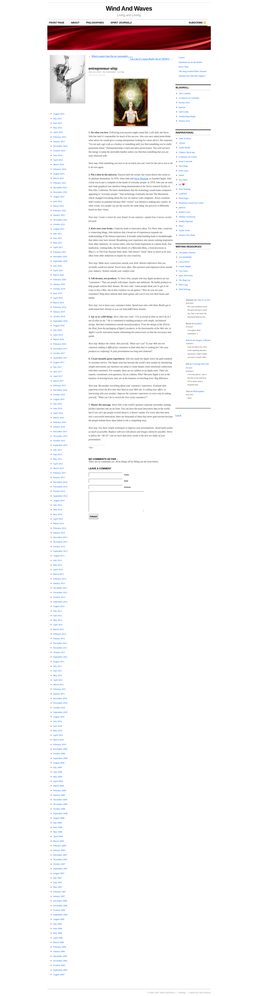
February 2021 (59, 252)
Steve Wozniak (141, 178)
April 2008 (58, 836)
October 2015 (59, 440)
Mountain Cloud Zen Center (191, 203)
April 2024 (58, 160)
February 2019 (59, 307)
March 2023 (58, 178)
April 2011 (58, 680)
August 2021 (59, 229)
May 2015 (57, 459)
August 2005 (59, 974)
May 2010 (57, 730)
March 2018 (58, 339)
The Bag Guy (185, 280)
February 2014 (59, 528)
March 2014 (58, 523)
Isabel (181, 175)
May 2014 (57, 514)
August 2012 (59, 606)
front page (56, 22)
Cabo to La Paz (203, 300)
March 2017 (58, 381)
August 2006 (59, 919)
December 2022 (60, 187)
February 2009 (59, 790)
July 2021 (57, 233)
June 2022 (57, 201)
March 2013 (58, 574)
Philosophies (95, 22)
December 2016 (60, 390)
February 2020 (59, 279)
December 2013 (60, 537)
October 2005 (59, 965)
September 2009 (60, 758)
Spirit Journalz (121, 22)
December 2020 (60, 256)
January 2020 (59, 284)
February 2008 (59, 845)
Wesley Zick (184, 121)
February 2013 (59, 578)
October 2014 (59, 491)
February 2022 (59, 210)
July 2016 (57, 404)
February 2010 (59, 744)
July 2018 (57, 330)
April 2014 (58, 519)
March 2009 (58, 785)
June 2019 (57, 293)
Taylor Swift (184, 230)
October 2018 (59, 316)
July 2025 (57, 118)
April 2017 (58, 376)
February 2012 (59, 634)
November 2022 (60, 192)
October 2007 (59, 864)
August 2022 (59, 196)
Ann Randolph (185, 257)
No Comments (109, 72)
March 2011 (58, 684)
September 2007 (60, 868)
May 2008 (57, 832)
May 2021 (57, 242)
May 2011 (57, 675)
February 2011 (59, 689)
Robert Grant (184, 212)
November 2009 (60, 749)
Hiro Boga (183, 166)
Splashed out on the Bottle (190, 62)
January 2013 (59, 583)
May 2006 (57, 933)
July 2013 (57, 560)
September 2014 (60, 496)
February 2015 (59, 473)
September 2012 (60, 601)
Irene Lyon (183, 170)
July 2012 (57, 611)
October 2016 (59, 394)
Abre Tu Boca (185, 138)
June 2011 (57, 670)
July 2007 (57, 878)
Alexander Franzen (187, 252)
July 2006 (57, 924)
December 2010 (60, 698)
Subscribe (196, 22)
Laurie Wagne (185, 266)
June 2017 (57, 371)
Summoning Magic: (187, 116)
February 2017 (59, 385)
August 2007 (59, 873)
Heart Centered (185, 161)
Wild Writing (184, 289)
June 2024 (57, 155)
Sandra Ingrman (186, 221)
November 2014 (60, 486)
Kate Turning (184, 189)
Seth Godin (184, 111)
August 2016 (59, 399)
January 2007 (59, 896)
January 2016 (59, 426)
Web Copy (183, 284)
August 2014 (59, 500)
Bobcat (189, 340)
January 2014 (59, 532)
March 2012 (58, 629)
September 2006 (60, 914)
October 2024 (59, 150)
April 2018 (58, 335)
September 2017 (60, 357)
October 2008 (59, 809)
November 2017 (60, 348)
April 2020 (58, 270)
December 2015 (60, 431)
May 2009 (57, 776)
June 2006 (57, 928)
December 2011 (60, 643)
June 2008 (57, 827)
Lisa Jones (183, 271)
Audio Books (184, 147)
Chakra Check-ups (187, 152)
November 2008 (60, 804)
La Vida (120, 72)
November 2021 (60, 219)
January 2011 (59, 694)
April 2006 (58, 937)
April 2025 (58, 132)
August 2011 (58, 661)
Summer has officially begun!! (192, 76)
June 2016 (57, 408)
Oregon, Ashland (202, 340)
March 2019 (58, 302)
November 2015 (60, 436)
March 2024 (58, 164)
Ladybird (183, 193)
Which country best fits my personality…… (112, 56)
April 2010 (58, 735)
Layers (182, 57)
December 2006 (60, 901)
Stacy (181, 226)
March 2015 (58, 468)
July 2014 (57, 505)
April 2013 (58, 569)
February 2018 (59, 344)
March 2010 (58, 739)
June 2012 (57, 615)
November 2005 (60, 960)
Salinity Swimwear (187, 216)
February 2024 (59, 169)
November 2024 (60, 146)
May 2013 (57, 565)
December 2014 (60, 482)
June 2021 (57, 238)
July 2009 (57, 767)
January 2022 (59, 215)
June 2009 (57, 772)
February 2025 (59, 137)
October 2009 (59, 753)
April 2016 (58, 413)
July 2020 (57, 266)
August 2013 (59, 555)
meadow (198, 323)
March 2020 (58, 275)
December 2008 (60, 799)
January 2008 (59, 850)
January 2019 (59, 311)
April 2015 (58, 463)
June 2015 (57, 454)
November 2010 (60, 703)
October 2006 (59, 910)
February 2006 (59, 947)
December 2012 (60, 588)
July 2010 (57, 721)
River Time (184, 66)
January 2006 (59, 951)
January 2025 (59, 141)
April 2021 (58, 247)
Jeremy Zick (184, 102)
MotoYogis (184, 198)
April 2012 (58, 624)
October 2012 (59, 597)
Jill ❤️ (182, 184)
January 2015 (59, 477)
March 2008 (58, 841)
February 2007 (59, 891)
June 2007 (57, 882)
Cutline (192, 992)
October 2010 (59, 707)
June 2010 (57, 726)
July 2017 (57, 367)
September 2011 (60, 657)
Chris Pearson (205, 992)
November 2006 (60, 905)
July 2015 (57, 450)
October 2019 (59, 288)
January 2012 (59, 638)
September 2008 (60, 813)
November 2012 (60, 592)
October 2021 (59, 224)
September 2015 (60, 445)
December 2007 (60, 855)
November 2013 (60, 542)
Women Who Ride (187, 235)
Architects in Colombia (189, 98)
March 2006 (58, 942)
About (75, 22)
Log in (178, 415)
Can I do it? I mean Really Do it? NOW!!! (150, 59)
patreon (182, 107)
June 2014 (57, 509)
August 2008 (59, 818)
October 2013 (59, 546)
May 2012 (57, 620)
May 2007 (57, 887)
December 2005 (60, 956)
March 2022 (58, 206)
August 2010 (59, 716)
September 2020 (60, 261)
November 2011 (60, 647)
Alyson (182, 143)
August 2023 (59, 173)
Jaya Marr (183, 179)
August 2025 (59, 114)
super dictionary (186, 275)
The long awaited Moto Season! (193, 71)
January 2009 (59, 795)
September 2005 (60, 970)
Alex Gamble (185, 93)
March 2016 (58, 417)
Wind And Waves (129, 8)
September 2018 (60, 321)
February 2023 (59, 183)
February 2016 (59, 422)
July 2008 (57, 822)
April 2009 (58, 781)
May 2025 (57, 127)
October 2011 (59, 652)
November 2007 (60, 859)
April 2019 (58, 298)
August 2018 (59, 325)
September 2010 (60, 712)
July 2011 (57, 666)
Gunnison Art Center (188, 157)
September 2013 (60, 551)
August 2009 (59, 763)
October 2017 (59, 353)
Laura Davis (184, 261)
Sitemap (182, 992)
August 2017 (59, 362)
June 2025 (57, 123)
